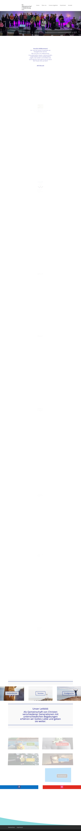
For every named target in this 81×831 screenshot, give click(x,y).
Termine (40, 694)
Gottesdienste (12, 694)
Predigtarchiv (69, 694)
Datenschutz (11, 827)
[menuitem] (37, 5)
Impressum (20, 827)
